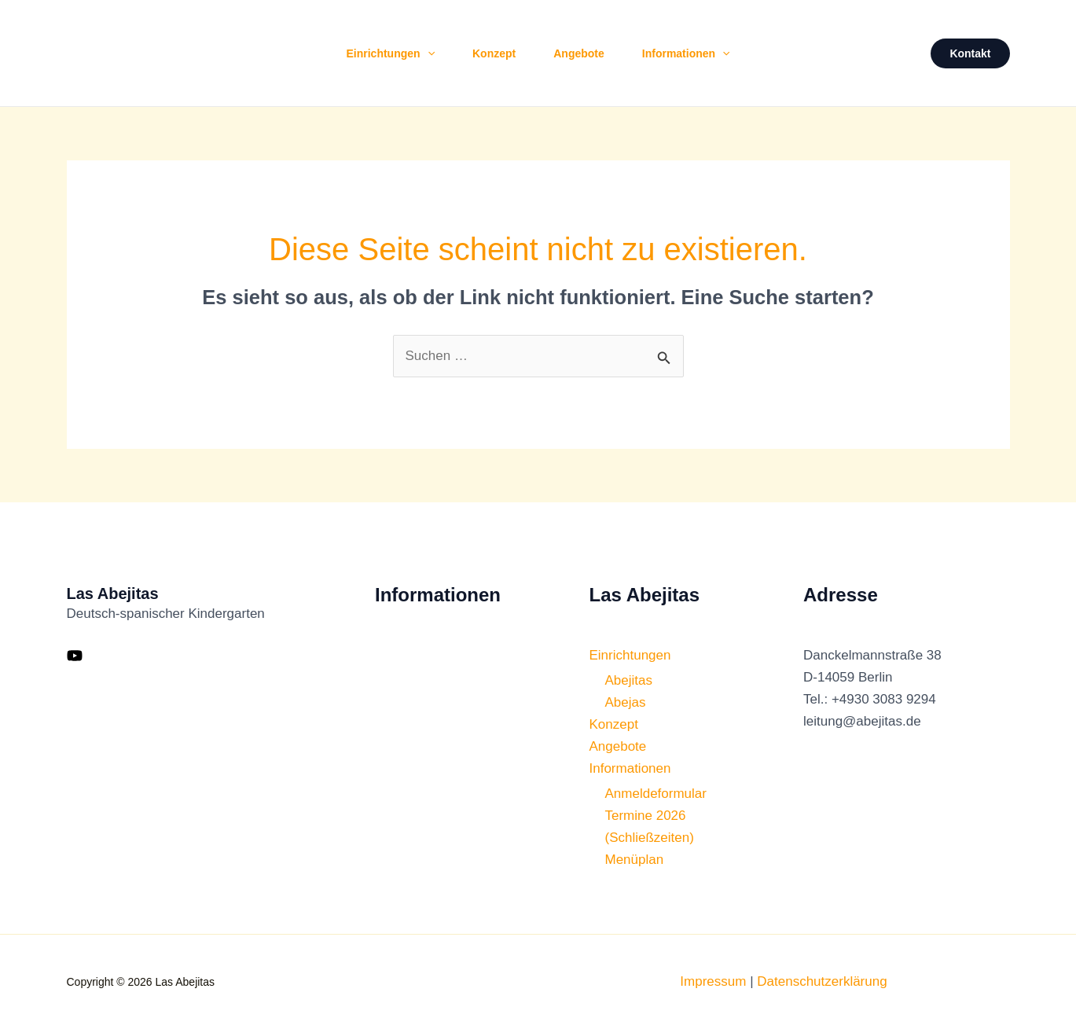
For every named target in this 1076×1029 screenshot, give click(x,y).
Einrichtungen (390, 53)
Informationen (686, 53)
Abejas (625, 702)
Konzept (494, 53)
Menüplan (634, 859)
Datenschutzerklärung (822, 981)
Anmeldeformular (656, 793)
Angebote (578, 53)
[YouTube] (75, 655)
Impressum (713, 981)
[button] (427, 53)
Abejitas (628, 680)
